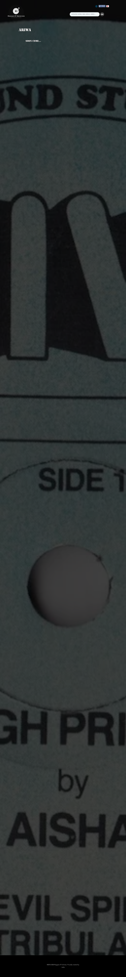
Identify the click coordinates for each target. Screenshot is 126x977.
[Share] (102, 6)
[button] (102, 14)
